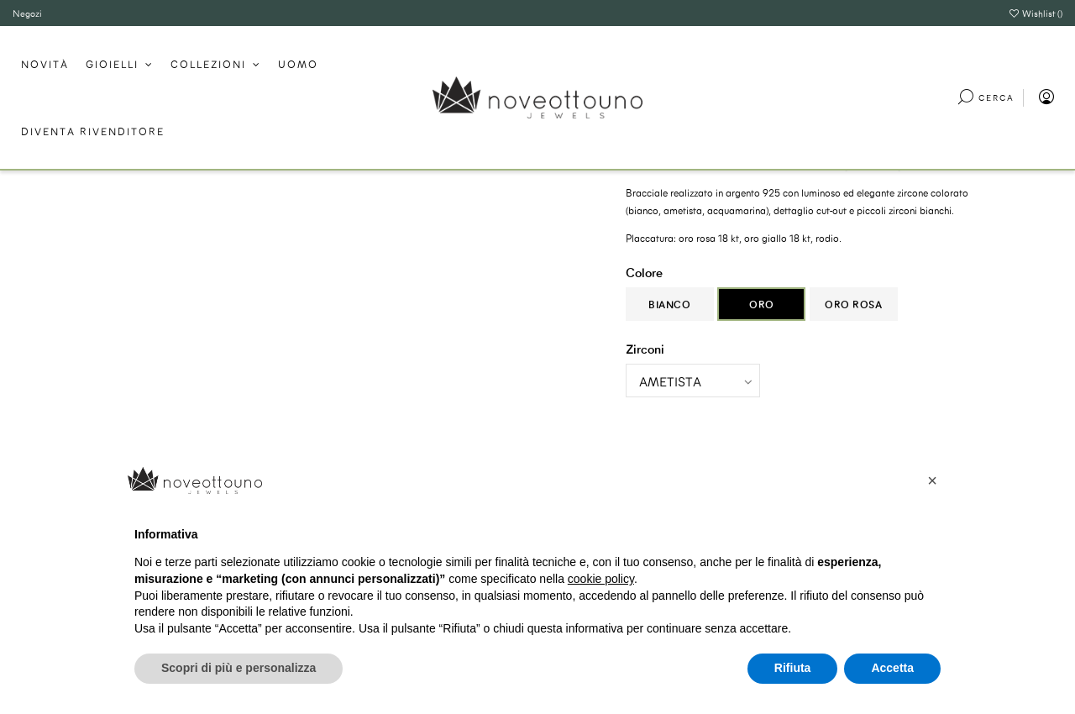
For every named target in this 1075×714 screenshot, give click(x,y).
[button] (932, 480)
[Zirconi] (693, 380)
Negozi (27, 13)
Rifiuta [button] (792, 668)
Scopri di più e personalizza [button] (238, 668)
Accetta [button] (892, 668)
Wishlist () (1035, 13)
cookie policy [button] (601, 578)
